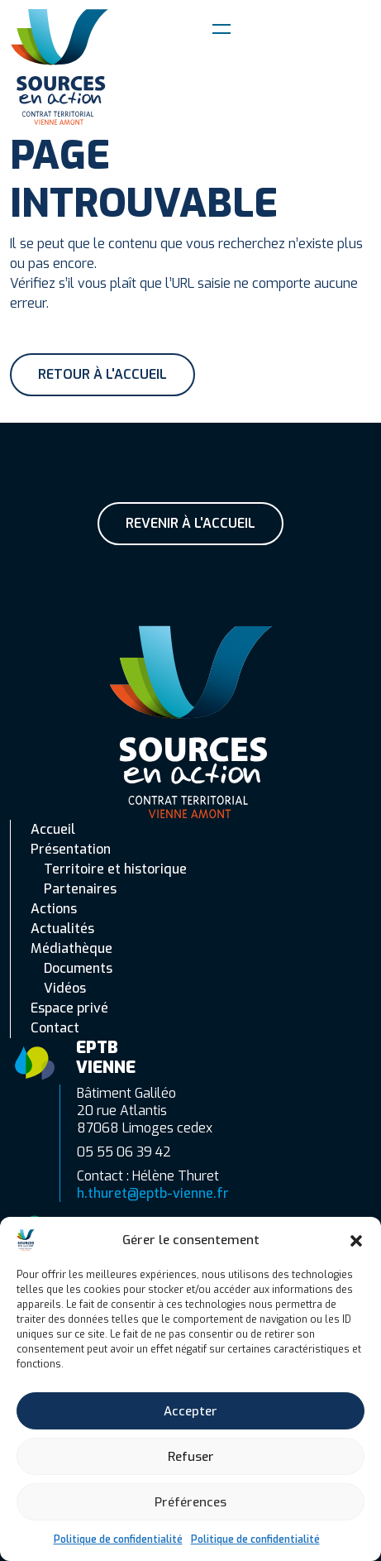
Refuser (191, 1456)
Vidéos (65, 988)
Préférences (190, 1502)
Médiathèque (71, 948)
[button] (356, 1240)
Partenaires (80, 889)
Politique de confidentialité (118, 1539)
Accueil (53, 829)
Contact (55, 1028)
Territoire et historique (115, 869)
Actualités (62, 928)
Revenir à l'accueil (190, 523)
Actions (54, 908)
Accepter (190, 1411)
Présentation (71, 849)
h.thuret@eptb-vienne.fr (153, 1193)
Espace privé (69, 1008)
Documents (78, 968)
